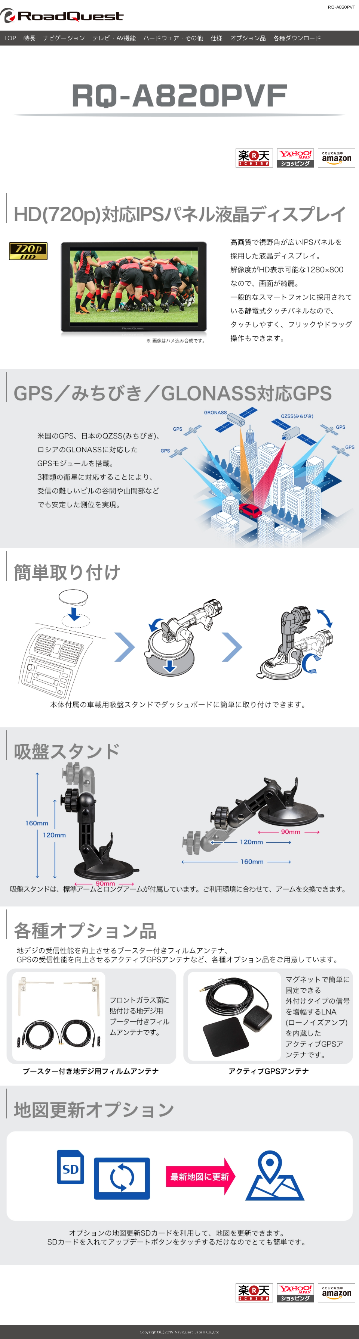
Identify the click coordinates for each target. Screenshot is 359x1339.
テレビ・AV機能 (114, 38)
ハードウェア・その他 (173, 38)
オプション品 (248, 38)
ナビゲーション (64, 38)
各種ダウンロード (297, 38)
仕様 (217, 38)
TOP (10, 38)
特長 (30, 38)
